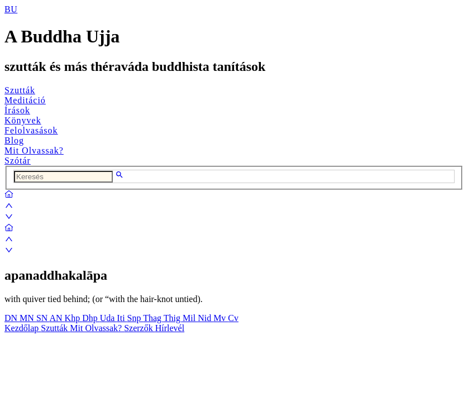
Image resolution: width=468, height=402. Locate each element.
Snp (135, 318)
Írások (17, 110)
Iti (122, 318)
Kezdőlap (22, 328)
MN (28, 318)
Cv (233, 318)
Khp (74, 318)
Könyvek (22, 120)
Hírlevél (169, 328)
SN (43, 318)
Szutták (19, 90)
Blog (14, 140)
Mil (190, 318)
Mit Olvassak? (34, 150)
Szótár (17, 160)
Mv (220, 318)
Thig (173, 318)
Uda (108, 318)
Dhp (91, 318)
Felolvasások (31, 130)
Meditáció (25, 100)
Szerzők (139, 328)
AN (56, 318)
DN (12, 318)
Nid (205, 318)
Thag (153, 318)
